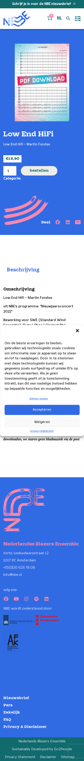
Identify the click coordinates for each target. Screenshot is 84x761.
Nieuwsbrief (16, 698)
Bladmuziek (31, 178)
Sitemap (68, 757)
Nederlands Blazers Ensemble (42, 741)
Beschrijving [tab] (23, 270)
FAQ (7, 719)
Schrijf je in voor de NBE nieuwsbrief (42, 4)
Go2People (63, 749)
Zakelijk (11, 712)
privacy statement (42, 431)
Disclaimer (48, 757)
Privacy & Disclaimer (25, 727)
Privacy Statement (20, 757)
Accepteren (42, 409)
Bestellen (39, 170)
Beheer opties (39, 398)
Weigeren (42, 422)
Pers (8, 705)
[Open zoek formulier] (68, 18)
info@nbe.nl (12, 574)
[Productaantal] (9, 171)
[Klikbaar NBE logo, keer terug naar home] (17, 18)
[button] (77, 330)
